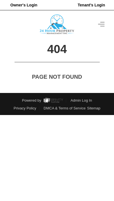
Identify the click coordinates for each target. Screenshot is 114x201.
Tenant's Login (91, 5)
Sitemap (94, 108)
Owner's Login (23, 5)
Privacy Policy (25, 108)
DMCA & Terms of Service (65, 108)
